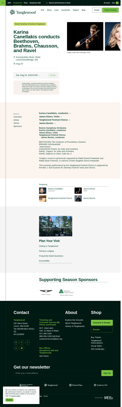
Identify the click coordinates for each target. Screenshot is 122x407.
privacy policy (15, 396)
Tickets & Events (110, 10)
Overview (18, 117)
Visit (42, 10)
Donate (96, 10)
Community (65, 10)
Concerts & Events (101, 323)
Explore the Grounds (74, 320)
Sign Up (107, 373)
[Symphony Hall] (100, 385)
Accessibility (44, 261)
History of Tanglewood (74, 326)
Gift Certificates (97, 349)
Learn (56, 10)
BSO (9, 3)
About (49, 10)
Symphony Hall (35, 3)
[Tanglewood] (50, 385)
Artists (16, 120)
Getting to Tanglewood (48, 246)
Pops (26, 3)
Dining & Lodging (46, 251)
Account (107, 3)
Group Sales (96, 346)
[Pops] (75, 385)
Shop (83, 10)
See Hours (44, 356)
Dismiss (9, 400)
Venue (16, 123)
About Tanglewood (73, 323)
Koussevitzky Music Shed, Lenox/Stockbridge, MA (28, 58)
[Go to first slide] (103, 53)
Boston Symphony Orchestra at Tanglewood (30, 24)
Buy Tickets (96, 337)
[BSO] (26, 385)
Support (76, 10)
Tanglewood (17, 3)
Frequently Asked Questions (51, 256)
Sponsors (18, 126)
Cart (115, 2)
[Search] (62, 3)
